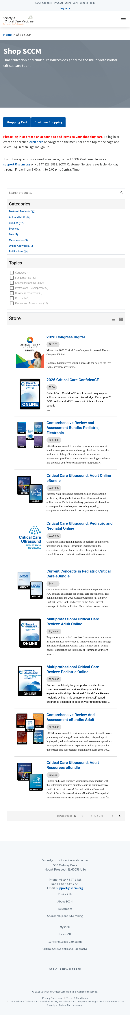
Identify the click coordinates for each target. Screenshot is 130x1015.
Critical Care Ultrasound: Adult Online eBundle (79, 478)
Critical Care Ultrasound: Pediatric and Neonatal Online (80, 526)
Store (68, 2)
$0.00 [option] (52, 387)
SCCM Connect (43, 2)
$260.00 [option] (53, 775)
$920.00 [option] (53, 344)
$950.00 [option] (53, 583)
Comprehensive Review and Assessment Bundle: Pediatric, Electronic (73, 428)
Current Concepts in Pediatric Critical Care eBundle (79, 573)
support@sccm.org (16, 164)
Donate (83, 2)
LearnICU (65, 934)
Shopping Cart (16, 122)
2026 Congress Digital (66, 337)
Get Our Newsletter (65, 969)
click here (36, 142)
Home (7, 35)
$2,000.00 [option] (54, 631)
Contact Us (65, 894)
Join (92, 2)
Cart (75, 2)
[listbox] (80, 344)
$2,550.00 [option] (54, 727)
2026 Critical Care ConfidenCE (73, 380)
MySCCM (58, 2)
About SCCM (65, 901)
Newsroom (65, 909)
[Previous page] (112, 816)
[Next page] (119, 816)
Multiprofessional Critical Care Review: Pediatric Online (73, 669)
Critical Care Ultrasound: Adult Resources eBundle (73, 765)
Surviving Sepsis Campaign (65, 941)
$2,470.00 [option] (54, 440)
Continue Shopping (48, 122)
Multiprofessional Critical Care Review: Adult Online (73, 621)
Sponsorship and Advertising (65, 916)
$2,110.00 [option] (54, 487)
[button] (65, 8)
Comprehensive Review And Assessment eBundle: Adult (71, 717)
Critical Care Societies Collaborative (65, 949)
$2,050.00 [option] (54, 535)
